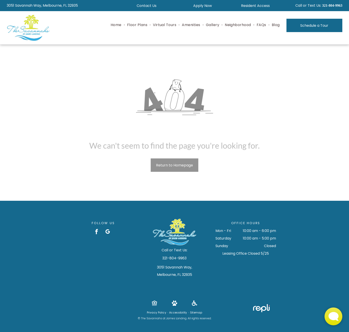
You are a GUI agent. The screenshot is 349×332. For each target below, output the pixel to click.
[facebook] (96, 232)
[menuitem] (116, 25)
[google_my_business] (108, 232)
